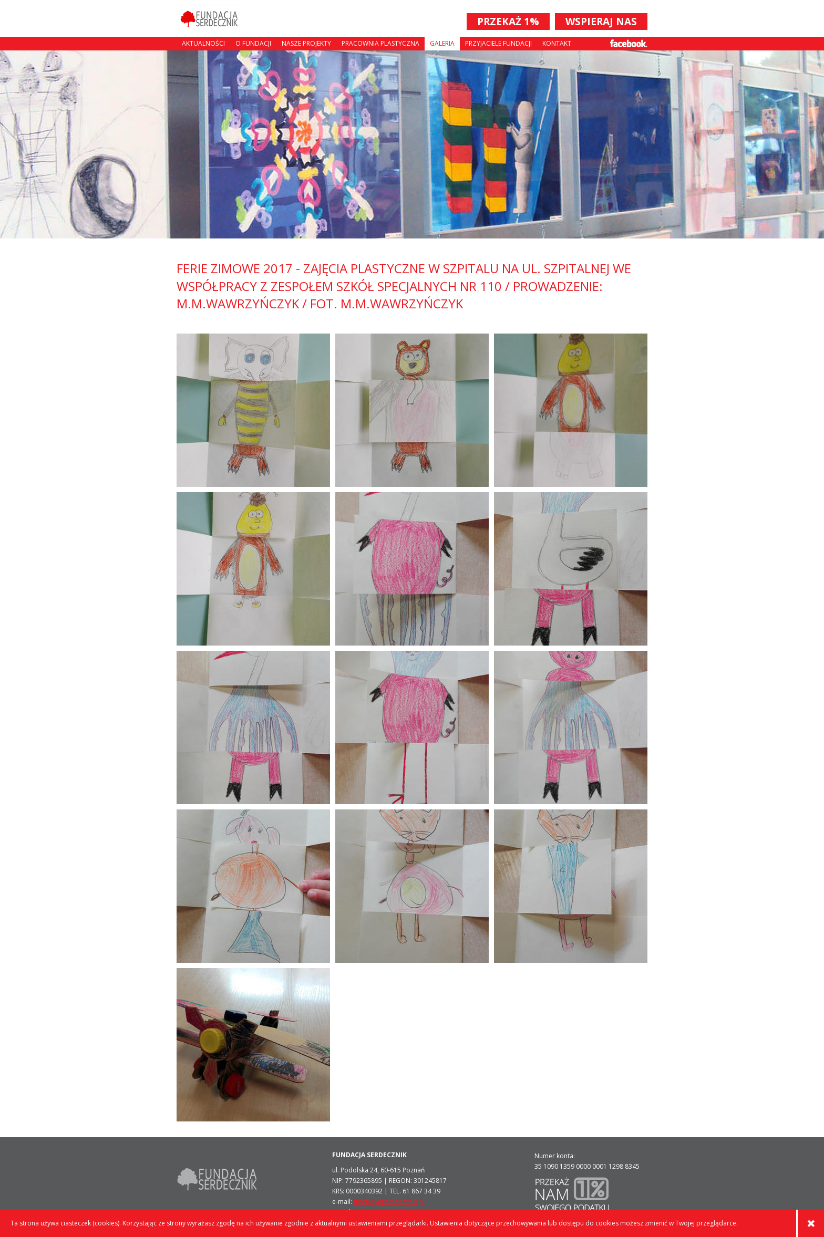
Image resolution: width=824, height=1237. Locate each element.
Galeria (442, 43)
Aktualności (203, 43)
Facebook (628, 43)
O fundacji (253, 43)
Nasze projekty (306, 43)
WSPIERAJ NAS (601, 21)
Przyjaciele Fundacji (498, 43)
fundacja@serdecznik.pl (389, 1201)
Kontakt (556, 43)
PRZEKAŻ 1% (508, 21)
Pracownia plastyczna (380, 43)
